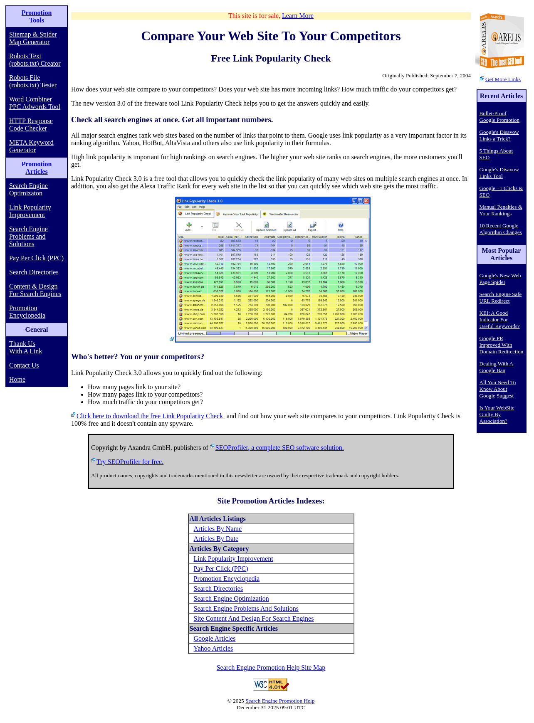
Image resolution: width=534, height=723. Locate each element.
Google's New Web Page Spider (500, 278)
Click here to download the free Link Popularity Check (151, 415)
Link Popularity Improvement (30, 211)
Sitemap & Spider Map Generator (33, 38)
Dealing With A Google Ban (497, 366)
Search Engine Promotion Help (279, 701)
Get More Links (503, 79)
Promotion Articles (37, 167)
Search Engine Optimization (231, 598)
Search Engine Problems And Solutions (246, 608)
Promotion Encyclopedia (27, 311)
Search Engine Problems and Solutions (28, 236)
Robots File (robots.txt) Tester (33, 81)
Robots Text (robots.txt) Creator (35, 59)
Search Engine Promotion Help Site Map (271, 667)
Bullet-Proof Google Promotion (499, 116)
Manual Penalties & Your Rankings (501, 210)
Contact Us (24, 365)
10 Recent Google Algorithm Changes (501, 228)
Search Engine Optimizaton (28, 189)
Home (17, 379)
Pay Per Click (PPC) (36, 258)
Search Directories (34, 272)
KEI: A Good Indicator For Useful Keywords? (500, 319)
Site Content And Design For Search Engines (254, 618)
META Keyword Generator (31, 146)
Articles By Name (218, 528)
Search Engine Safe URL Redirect (501, 297)
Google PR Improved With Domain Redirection (502, 345)
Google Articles (215, 638)
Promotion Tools (37, 16)
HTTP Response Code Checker (31, 124)
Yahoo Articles (213, 648)
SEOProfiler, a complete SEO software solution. (279, 447)
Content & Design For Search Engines (35, 290)
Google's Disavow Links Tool (499, 172)
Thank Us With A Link (25, 347)
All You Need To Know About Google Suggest (498, 389)
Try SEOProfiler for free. (129, 461)
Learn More (298, 15)
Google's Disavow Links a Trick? (499, 135)
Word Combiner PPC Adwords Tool (34, 103)
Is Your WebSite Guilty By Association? (497, 414)
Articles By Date (216, 538)
